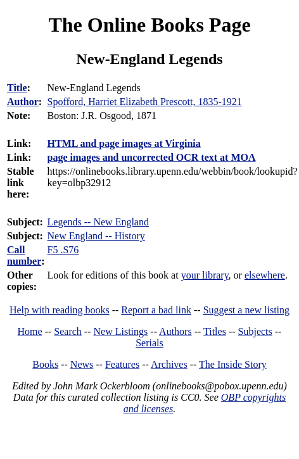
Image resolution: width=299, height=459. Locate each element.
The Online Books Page (149, 24)
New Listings (121, 331)
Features (122, 364)
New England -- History (96, 235)
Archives (169, 364)
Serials (149, 342)
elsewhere (265, 275)
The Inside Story (233, 364)
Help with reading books (60, 310)
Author (23, 101)
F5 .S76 (63, 249)
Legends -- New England (98, 222)
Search (68, 331)
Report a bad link (156, 310)
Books (45, 364)
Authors (175, 331)
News (81, 364)
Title (17, 87)
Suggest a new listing (246, 310)
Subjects (255, 331)
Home (30, 331)
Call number (24, 255)
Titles (214, 331)
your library (205, 275)
